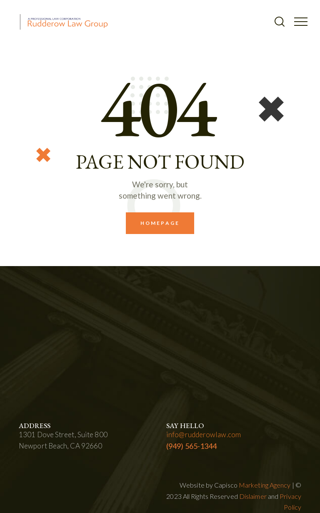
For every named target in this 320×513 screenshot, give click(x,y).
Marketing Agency (265, 485)
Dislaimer (253, 496)
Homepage (160, 223)
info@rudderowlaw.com (203, 434)
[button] (301, 21)
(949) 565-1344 (191, 446)
